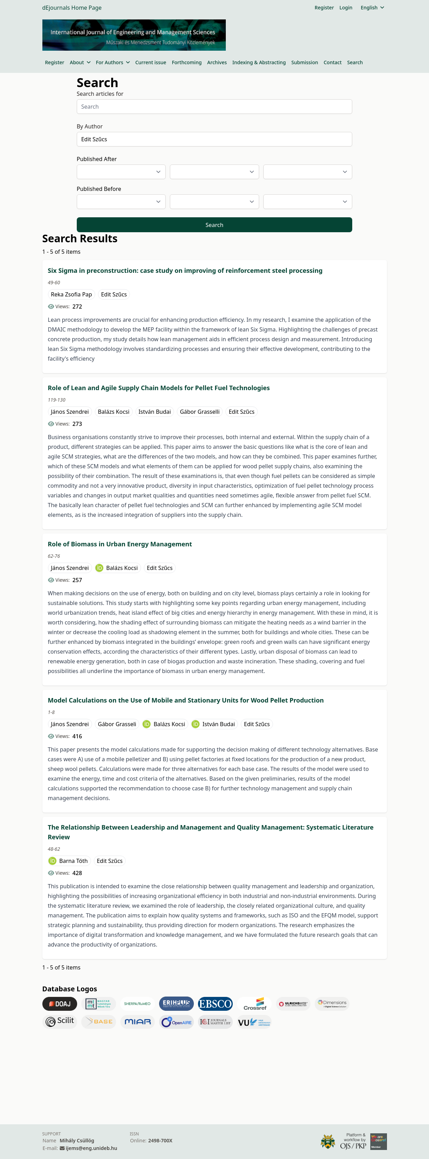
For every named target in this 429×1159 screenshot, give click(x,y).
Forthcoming (187, 62)
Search (355, 62)
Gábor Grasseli (117, 724)
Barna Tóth (73, 861)
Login (345, 7)
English (372, 7)
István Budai (155, 411)
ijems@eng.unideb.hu (91, 1148)
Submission (304, 62)
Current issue (150, 62)
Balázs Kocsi (114, 411)
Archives (217, 62)
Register (324, 7)
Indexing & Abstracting (259, 62)
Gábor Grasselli (200, 411)
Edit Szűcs (114, 294)
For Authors (113, 62)
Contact (333, 62)
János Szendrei (70, 411)
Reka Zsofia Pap (71, 294)
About (80, 62)
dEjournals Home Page (72, 7)
